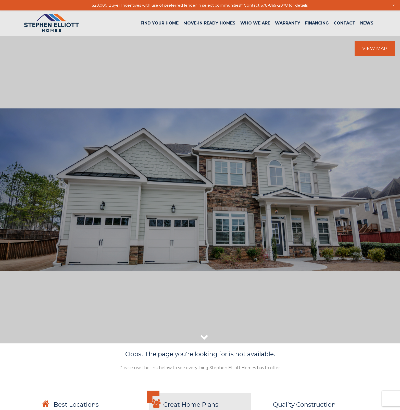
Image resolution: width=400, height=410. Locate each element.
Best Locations (76, 404)
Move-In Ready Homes (209, 23)
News (366, 23)
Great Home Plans (190, 404)
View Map (374, 48)
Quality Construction (304, 404)
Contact (344, 23)
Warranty (287, 23)
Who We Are (255, 23)
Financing (317, 23)
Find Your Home (160, 23)
